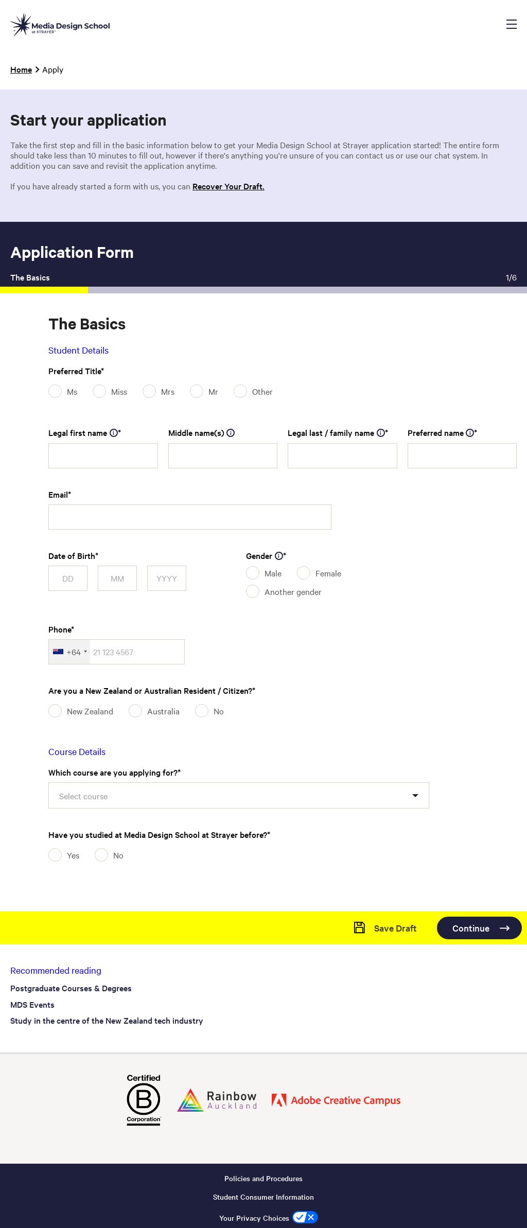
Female (328, 573)
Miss (119, 391)
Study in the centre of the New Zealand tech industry (106, 1020)
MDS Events (32, 1004)
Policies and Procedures (263, 1177)
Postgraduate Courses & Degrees (71, 987)
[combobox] (69, 652)
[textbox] (88, 796)
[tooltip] (114, 433)
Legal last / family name (336, 432)
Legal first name (83, 432)
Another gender (293, 591)
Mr (213, 391)
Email (58, 494)
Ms (72, 391)
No (219, 711)
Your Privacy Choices (254, 1217)
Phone (59, 629)
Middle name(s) (201, 432)
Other (262, 391)
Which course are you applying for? (113, 772)
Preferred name (441, 432)
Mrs (167, 391)
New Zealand (90, 711)
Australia (163, 711)
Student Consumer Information (263, 1196)
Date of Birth (71, 555)
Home (21, 69)
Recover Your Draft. (228, 185)
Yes (73, 855)
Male (273, 573)
